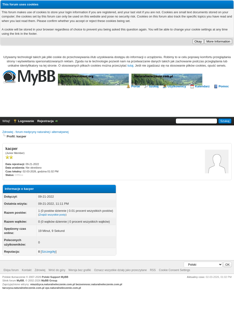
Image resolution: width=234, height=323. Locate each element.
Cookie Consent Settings (174, 270)
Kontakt (26, 270)
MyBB (20, 280)
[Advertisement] (117, 101)
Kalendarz (202, 86)
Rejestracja (45, 121)
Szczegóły (49, 251)
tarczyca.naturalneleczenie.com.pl (23, 287)
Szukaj (154, 86)
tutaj (130, 65)
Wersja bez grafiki (80, 270)
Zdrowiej (40, 270)
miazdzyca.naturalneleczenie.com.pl (52, 284)
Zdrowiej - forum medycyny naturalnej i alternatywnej (35, 132)
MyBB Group (49, 280)
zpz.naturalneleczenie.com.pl (63, 287)
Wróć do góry (56, 270)
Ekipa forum (11, 270)
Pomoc (224, 86)
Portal (135, 86)
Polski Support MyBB (55, 277)
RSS (153, 270)
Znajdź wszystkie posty (52, 214)
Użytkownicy (177, 86)
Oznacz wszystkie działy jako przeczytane (120, 270)
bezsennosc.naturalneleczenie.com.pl (99, 284)
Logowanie (26, 121)
